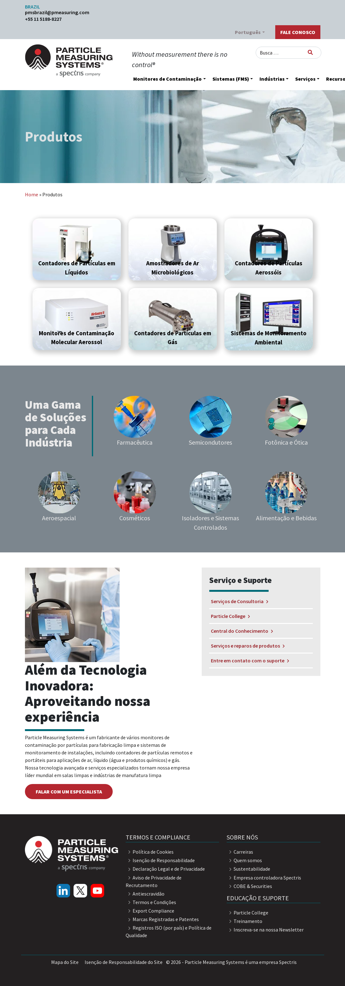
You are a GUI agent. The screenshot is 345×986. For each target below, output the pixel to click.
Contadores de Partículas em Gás (172, 337)
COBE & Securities (249, 886)
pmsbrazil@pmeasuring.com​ (57, 12)
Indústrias (272, 79)
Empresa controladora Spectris (264, 877)
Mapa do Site (65, 962)
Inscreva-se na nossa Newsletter (265, 929)
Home (31, 194)
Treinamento (244, 921)
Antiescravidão (145, 894)
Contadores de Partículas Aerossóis (268, 267)
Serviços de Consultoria (239, 601)
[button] (77, 249)
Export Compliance (150, 911)
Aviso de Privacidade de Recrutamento (153, 881)
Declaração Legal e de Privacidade (165, 869)
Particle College (230, 616)
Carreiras (240, 852)
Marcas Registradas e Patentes (162, 919)
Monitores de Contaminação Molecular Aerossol (76, 337)
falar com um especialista (69, 791)
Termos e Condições (151, 902)
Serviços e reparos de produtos (247, 646)
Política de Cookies (150, 852)
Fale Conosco (297, 32)
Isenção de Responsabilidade (160, 860)
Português (248, 32)
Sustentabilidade (248, 869)
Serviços (305, 79)
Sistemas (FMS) (230, 79)
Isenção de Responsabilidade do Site (124, 962)
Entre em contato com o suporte (250, 660)
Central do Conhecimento (242, 631)
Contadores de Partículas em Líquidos (76, 267)
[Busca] (310, 52)
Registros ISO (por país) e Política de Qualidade (168, 931)
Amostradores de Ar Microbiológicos (172, 267)
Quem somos (244, 860)
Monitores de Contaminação (167, 79)
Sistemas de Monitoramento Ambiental (268, 337)
